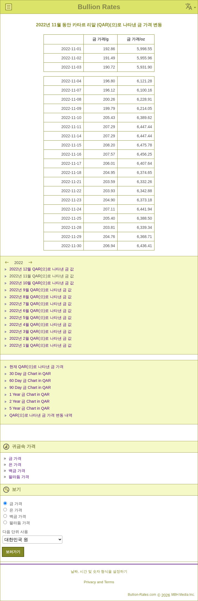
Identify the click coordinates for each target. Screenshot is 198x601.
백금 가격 (17, 470)
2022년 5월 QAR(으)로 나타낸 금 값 (40, 317)
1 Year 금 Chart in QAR (29, 394)
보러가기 (13, 552)
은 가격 (15, 464)
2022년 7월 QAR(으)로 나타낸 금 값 (40, 303)
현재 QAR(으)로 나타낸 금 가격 (36, 366)
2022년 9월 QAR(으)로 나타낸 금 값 (40, 290)
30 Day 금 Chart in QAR (30, 373)
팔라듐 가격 (19, 477)
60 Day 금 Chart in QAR (30, 380)
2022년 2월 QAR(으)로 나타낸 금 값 (40, 338)
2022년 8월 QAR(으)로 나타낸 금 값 (40, 297)
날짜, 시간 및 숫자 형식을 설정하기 (99, 571)
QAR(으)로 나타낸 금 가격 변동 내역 (40, 415)
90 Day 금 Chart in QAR (30, 387)
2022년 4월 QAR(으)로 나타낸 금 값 (40, 324)
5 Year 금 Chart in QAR (29, 408)
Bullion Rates (99, 7)
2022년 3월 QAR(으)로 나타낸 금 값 (40, 331)
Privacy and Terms (99, 582)
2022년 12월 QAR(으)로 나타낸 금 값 (41, 269)
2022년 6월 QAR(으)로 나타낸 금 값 (40, 310)
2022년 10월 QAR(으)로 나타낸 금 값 (41, 283)
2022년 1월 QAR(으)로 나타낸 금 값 (40, 345)
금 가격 (15, 458)
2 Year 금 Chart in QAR (29, 401)
